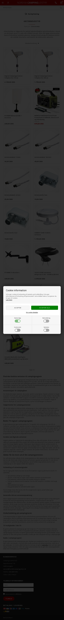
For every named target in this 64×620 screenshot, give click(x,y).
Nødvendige (17, 320)
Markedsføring (46, 320)
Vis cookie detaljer (32, 312)
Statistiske (46, 329)
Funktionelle (17, 329)
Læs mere (9, 300)
